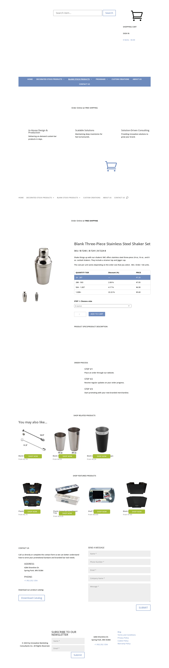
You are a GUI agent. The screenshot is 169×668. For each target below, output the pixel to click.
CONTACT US (84, 84)
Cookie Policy (123, 641)
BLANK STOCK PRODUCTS (80, 79)
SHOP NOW (32, 511)
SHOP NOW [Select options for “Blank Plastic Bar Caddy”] (136, 511)
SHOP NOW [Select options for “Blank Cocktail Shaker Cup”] (67, 456)
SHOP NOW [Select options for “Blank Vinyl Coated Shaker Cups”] (101, 456)
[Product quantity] (80, 314)
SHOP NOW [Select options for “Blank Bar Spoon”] (33, 456)
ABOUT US (137, 79)
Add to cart (97, 314)
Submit (78, 655)
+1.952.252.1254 (30, 580)
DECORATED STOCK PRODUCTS (50, 79)
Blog (119, 632)
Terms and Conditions (127, 635)
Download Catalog (31, 598)
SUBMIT (143, 607)
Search (109, 13)
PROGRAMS (102, 79)
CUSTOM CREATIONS (120, 79)
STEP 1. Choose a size (83, 301)
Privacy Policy (123, 638)
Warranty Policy (124, 643)
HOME (30, 79)
